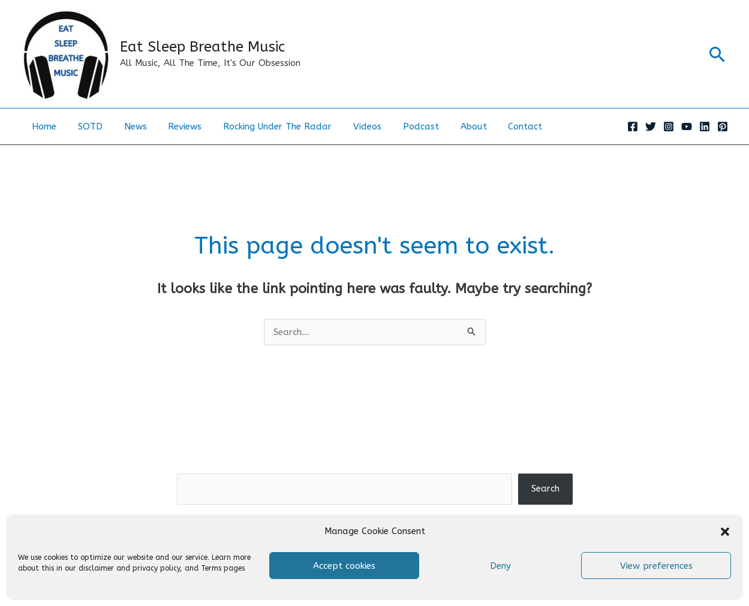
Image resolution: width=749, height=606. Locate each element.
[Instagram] (668, 126)
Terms (211, 568)
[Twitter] (650, 126)
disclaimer (96, 568)
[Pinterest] (722, 126)
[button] (725, 532)
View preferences (656, 565)
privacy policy (156, 568)
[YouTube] (686, 126)
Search (374, 464)
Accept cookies (344, 565)
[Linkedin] (704, 126)
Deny (500, 565)
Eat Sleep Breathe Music (202, 46)
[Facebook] (632, 126)
